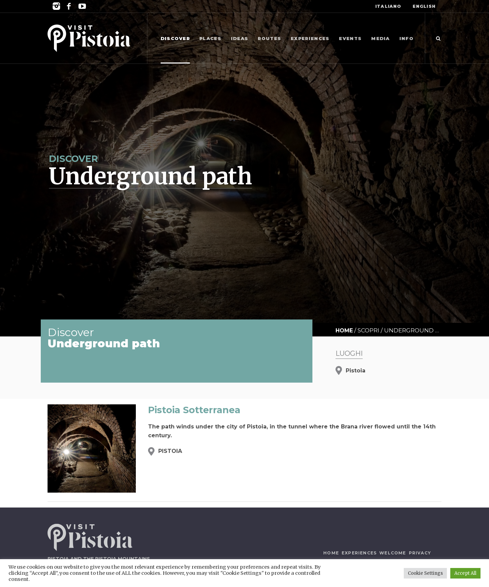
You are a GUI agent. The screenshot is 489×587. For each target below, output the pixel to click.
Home (344, 330)
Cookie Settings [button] (425, 573)
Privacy (420, 552)
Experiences (359, 552)
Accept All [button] (465, 573)
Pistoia (355, 370)
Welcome (392, 552)
